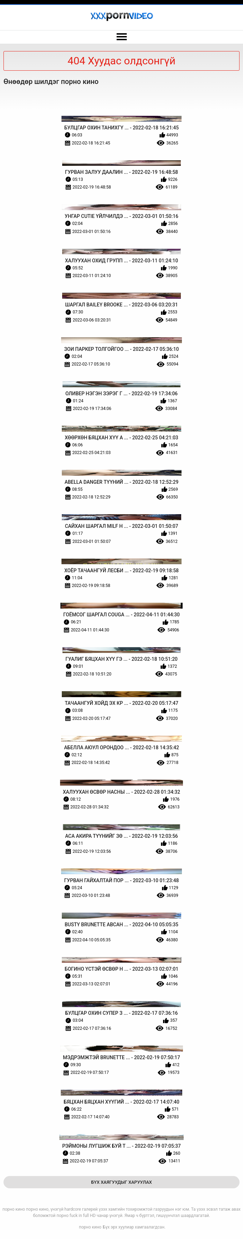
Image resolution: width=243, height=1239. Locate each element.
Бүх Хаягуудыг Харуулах (121, 1182)
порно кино (90, 1227)
